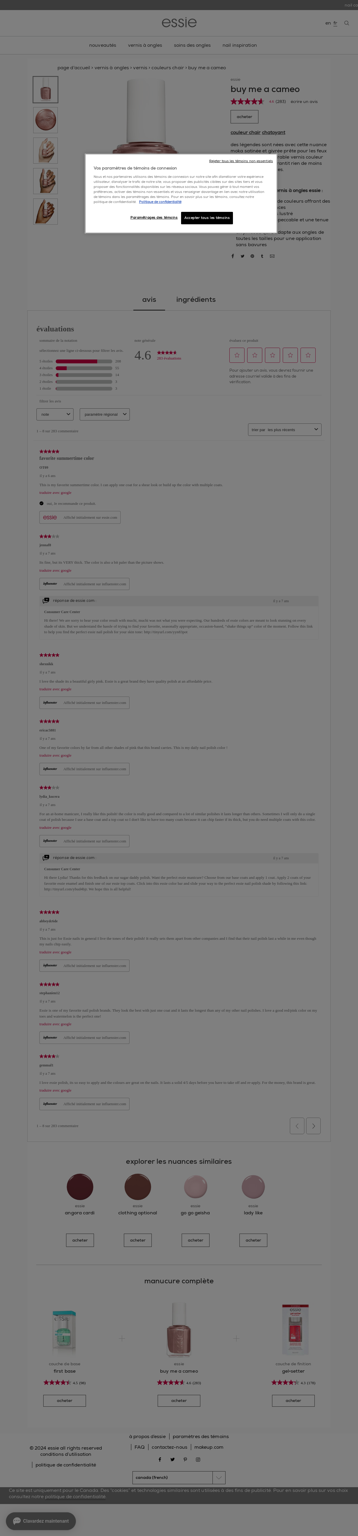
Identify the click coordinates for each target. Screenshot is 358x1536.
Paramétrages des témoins (154, 217)
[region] (181, 193)
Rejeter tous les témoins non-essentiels (241, 161)
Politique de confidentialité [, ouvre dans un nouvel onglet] (160, 202)
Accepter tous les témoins (207, 218)
